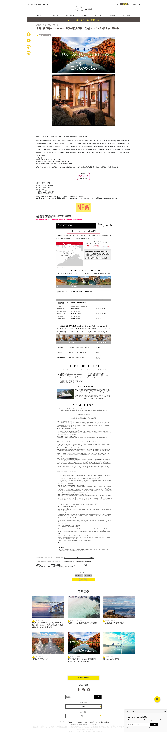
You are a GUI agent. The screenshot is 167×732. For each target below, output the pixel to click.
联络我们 (71, 722)
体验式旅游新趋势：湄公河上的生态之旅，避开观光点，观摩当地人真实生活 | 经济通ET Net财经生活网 (48, 625)
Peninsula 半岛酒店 (93, 726)
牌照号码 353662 (93, 724)
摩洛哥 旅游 (79, 728)
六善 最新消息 (59, 726)
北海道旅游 (72, 728)
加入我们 (79, 722)
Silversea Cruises (115, 728)
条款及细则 (73, 724)
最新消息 (55, 15)
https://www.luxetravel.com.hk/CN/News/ (76, 561)
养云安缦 (42, 726)
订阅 (117, 4)
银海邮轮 (66, 726)
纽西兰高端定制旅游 (61, 728)
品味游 (38, 25)
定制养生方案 (94, 728)
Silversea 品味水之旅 (111, 659)
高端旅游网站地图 (90, 722)
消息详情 (54, 25)
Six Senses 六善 (50, 726)
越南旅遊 (119, 726)
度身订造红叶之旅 (104, 728)
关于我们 (63, 722)
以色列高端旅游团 (110, 726)
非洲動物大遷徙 (75, 726)
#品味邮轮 (79, 575)
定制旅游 (86, 728)
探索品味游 (40, 15)
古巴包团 (101, 726)
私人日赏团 (126, 15)
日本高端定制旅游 (50, 728)
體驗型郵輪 (90, 729)
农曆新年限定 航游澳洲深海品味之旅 (82, 623)
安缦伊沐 (35, 726)
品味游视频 (70, 15)
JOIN (154, 725)
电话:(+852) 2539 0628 (34, 4)
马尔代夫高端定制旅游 (37, 728)
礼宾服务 (98, 15)
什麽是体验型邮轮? (40, 659)
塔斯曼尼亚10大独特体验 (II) (114, 623)
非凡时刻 (112, 15)
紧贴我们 (83, 579)
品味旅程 (85, 15)
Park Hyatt (83, 726)
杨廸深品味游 (104, 722)
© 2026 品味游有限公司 (82, 724)
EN (131, 4)
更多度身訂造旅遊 (80, 729)
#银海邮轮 (88, 575)
